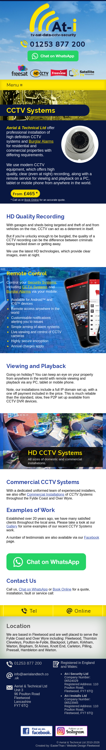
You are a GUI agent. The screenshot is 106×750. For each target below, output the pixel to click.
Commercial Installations (45, 494)
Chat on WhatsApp (33, 589)
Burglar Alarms (41, 141)
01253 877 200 (28, 663)
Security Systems (42, 282)
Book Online (31, 199)
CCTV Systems (35, 287)
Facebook (91, 537)
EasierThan (58, 745)
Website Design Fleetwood (83, 745)
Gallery (11, 526)
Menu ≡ (15, 85)
